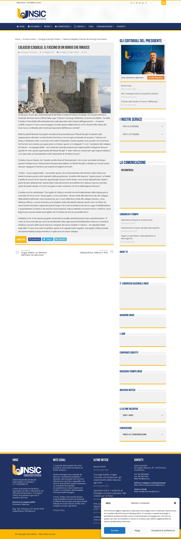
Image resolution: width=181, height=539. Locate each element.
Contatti (121, 26)
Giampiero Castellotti (29, 52)
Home (17, 39)
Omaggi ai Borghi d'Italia (49, 39)
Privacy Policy (58, 510)
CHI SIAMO (34, 26)
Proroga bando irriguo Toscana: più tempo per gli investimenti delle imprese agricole (107, 478)
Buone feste (126, 86)
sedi (47, 26)
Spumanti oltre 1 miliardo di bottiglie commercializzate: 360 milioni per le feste (110, 493)
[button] (175, 503)
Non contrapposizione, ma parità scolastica (139, 93)
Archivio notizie (29, 39)
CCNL (91, 26)
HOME (21, 26)
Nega (137, 530)
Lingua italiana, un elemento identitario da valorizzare (36, 252)
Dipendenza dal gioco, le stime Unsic (136, 220)
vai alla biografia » (156, 77)
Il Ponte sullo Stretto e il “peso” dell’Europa (139, 101)
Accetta (114, 530)
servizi (79, 26)
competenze (62, 26)
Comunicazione (104, 26)
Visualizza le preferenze (163, 530)
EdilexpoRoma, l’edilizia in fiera (92, 251)
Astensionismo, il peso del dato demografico (140, 228)
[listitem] (152, 189)
